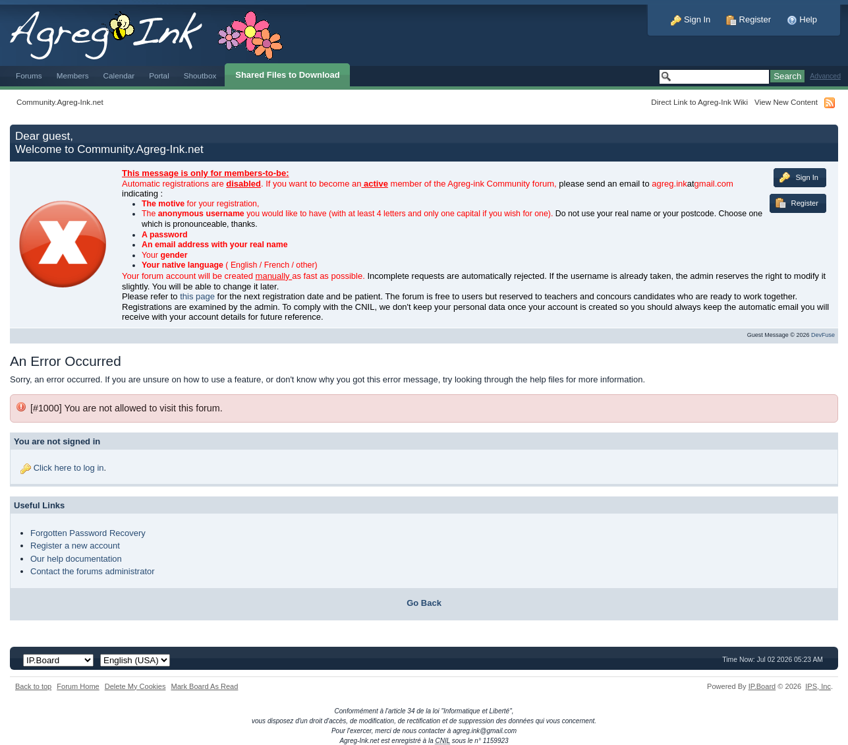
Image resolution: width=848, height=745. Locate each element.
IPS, (818, 686)
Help (802, 19)
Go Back (424, 603)
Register (748, 19)
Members (73, 75)
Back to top (33, 686)
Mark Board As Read (204, 686)
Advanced (825, 76)
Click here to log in (69, 468)
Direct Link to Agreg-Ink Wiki (699, 102)
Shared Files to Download (287, 75)
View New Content (786, 102)
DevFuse (823, 335)
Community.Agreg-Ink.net (59, 102)
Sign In (690, 19)
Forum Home (78, 686)
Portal (159, 75)
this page (197, 296)
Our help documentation (76, 559)
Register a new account (75, 546)
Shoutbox (200, 75)
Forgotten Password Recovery (88, 533)
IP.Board (762, 686)
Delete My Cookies (135, 686)
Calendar (119, 75)
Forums (29, 75)
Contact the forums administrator (92, 571)
